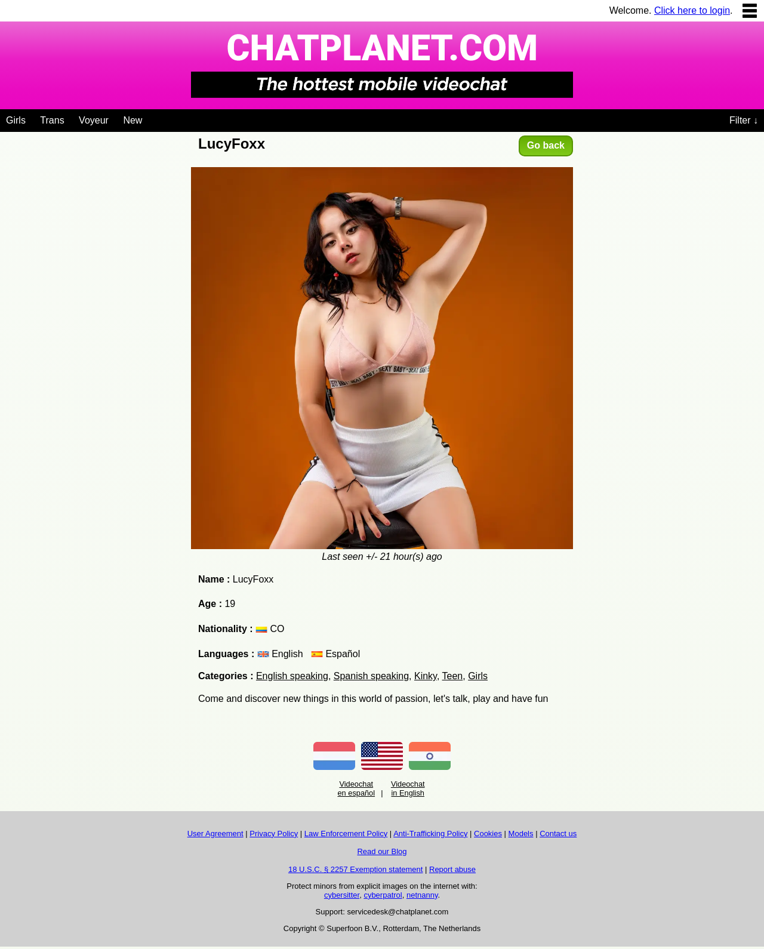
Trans (52, 120)
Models (521, 833)
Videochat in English (408, 788)
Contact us (558, 833)
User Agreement (215, 833)
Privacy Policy (273, 833)
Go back (546, 145)
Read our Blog (381, 851)
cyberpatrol (382, 895)
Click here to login (692, 10)
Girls (16, 120)
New (132, 120)
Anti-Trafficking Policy (430, 833)
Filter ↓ (743, 120)
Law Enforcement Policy (345, 833)
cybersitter (341, 895)
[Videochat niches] (151, 118)
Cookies (488, 833)
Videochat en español (356, 788)
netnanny (422, 895)
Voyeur (94, 120)
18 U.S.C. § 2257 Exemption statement (355, 869)
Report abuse (452, 869)
